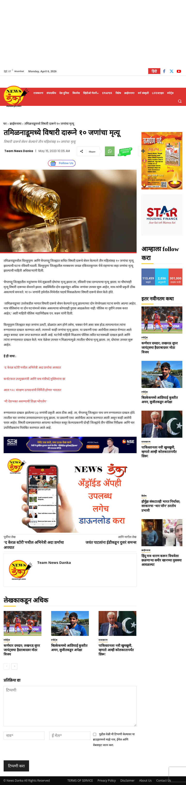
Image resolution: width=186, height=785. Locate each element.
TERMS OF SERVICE (80, 780)
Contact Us (163, 780)
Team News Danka (18, 151)
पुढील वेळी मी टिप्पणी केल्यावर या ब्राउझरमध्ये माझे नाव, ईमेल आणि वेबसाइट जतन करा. (114, 740)
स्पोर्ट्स (7, 640)
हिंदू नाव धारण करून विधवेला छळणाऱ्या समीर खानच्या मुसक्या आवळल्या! (161, 560)
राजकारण (103, 640)
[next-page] (14, 666)
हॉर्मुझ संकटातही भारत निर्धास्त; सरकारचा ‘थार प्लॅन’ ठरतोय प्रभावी (160, 506)
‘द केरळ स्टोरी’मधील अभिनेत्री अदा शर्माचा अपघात (32, 367)
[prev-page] (7, 666)
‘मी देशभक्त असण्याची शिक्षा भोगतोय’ (25, 401)
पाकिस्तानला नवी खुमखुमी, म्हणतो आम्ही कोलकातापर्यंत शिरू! (116, 650)
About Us (145, 780)
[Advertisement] (93, 34)
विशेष (144, 496)
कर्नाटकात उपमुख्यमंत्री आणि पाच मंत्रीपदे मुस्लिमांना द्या (34, 379)
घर (5, 123)
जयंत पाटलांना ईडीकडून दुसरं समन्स (110, 542)
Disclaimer (127, 780)
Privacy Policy (107, 780)
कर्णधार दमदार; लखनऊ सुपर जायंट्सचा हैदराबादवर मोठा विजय (22, 650)
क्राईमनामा (15, 123)
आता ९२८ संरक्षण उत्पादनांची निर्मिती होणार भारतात (32, 390)
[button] (180, 101)
